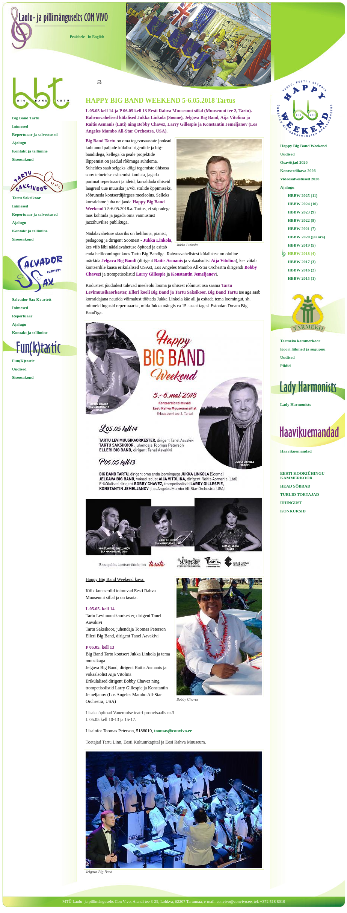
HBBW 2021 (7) (301, 228)
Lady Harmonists (295, 404)
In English (96, 37)
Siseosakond (22, 159)
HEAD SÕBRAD (295, 486)
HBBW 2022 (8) (301, 220)
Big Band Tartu (25, 118)
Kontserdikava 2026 (297, 170)
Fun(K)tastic (23, 360)
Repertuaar (22, 316)
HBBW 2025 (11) (302, 195)
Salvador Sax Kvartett (31, 299)
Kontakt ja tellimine (30, 151)
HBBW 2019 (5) (301, 245)
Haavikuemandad (296, 451)
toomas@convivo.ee (173, 730)
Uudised (19, 369)
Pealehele (77, 37)
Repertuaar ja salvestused (34, 134)
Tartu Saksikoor (26, 197)
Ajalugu (19, 142)
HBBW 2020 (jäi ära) (306, 237)
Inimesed (20, 126)
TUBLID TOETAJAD (299, 494)
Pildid (285, 365)
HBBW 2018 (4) (301, 253)
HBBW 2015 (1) (301, 278)
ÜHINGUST (291, 502)
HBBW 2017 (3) (301, 261)
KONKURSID (293, 511)
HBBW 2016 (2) (301, 270)
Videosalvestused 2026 (299, 179)
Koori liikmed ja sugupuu (303, 349)
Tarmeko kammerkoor (300, 340)
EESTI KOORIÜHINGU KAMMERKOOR (302, 475)
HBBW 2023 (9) (301, 212)
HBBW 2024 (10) (303, 203)
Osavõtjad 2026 (294, 162)
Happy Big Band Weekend (303, 145)
